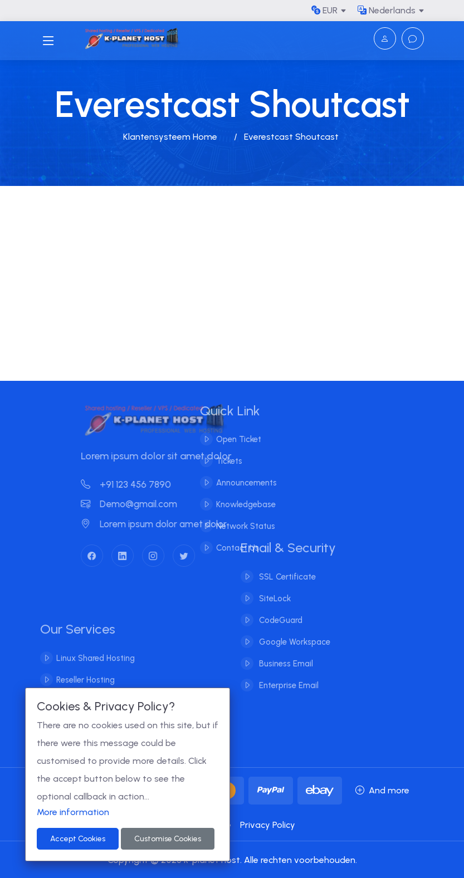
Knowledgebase (237, 504)
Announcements (238, 483)
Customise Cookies (167, 838)
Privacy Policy (267, 825)
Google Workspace (293, 634)
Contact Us (229, 548)
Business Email (285, 655)
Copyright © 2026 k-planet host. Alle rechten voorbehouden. (232, 860)
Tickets (221, 461)
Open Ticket (230, 439)
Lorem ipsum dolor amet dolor (162, 523)
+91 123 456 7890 (134, 484)
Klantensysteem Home (170, 136)
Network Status (237, 526)
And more (382, 790)
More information (73, 812)
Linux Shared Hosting (95, 665)
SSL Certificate (286, 568)
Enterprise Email (288, 677)
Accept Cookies (77, 838)
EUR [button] (324, 10)
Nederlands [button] (387, 10)
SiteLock (274, 590)
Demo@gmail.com (137, 503)
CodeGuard (279, 612)
